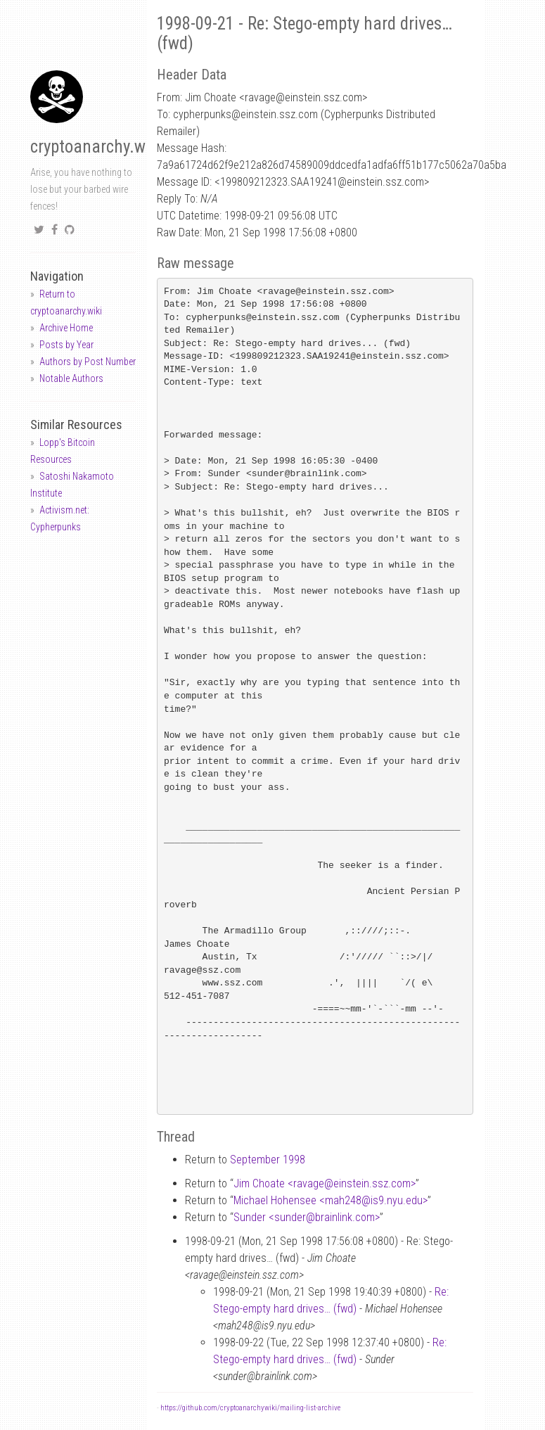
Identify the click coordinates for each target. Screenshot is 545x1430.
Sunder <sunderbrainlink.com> (306, 1217)
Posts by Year (66, 344)
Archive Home (66, 327)
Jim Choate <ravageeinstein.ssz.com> (324, 1183)
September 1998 (267, 1159)
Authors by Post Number (87, 361)
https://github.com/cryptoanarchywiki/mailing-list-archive (250, 1407)
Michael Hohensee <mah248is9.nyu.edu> (330, 1200)
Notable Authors (71, 378)
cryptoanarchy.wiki (96, 146)
